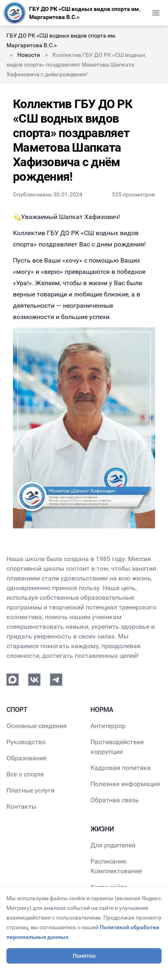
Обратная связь (114, 800)
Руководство (26, 742)
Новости (28, 55)
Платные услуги (30, 790)
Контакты (21, 806)
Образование (26, 758)
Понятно (84, 956)
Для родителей (112, 845)
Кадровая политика (120, 768)
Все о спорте (25, 774)
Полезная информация (125, 784)
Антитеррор (108, 726)
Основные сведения (36, 726)
